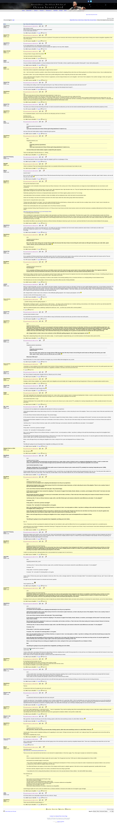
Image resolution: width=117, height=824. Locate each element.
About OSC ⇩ (29, 10)
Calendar (55, 10)
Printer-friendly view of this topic (9, 811)
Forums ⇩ (42, 10)
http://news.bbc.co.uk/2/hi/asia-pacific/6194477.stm (34, 750)
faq (91, 14)
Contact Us (52, 816)
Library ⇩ (36, 10)
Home (23, 10)
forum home (95, 14)
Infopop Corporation (60, 821)
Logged (38, 58)
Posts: (25, 58)
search (89, 14)
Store (65, 10)
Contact (61, 10)
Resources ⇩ (49, 10)
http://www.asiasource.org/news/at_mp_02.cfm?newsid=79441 (37, 211)
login (87, 14)
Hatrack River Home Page (61, 816)
